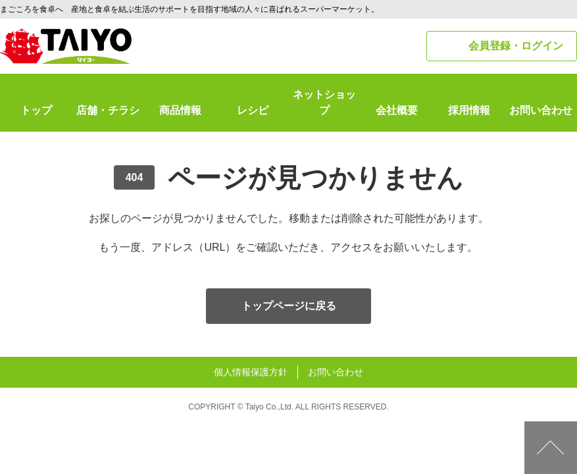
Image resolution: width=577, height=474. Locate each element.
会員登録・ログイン (515, 45)
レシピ (252, 110)
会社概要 (397, 110)
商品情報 (180, 110)
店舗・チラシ (107, 110)
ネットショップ (324, 102)
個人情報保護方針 (251, 372)
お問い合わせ (540, 110)
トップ (36, 110)
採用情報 (469, 110)
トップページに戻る (288, 305)
